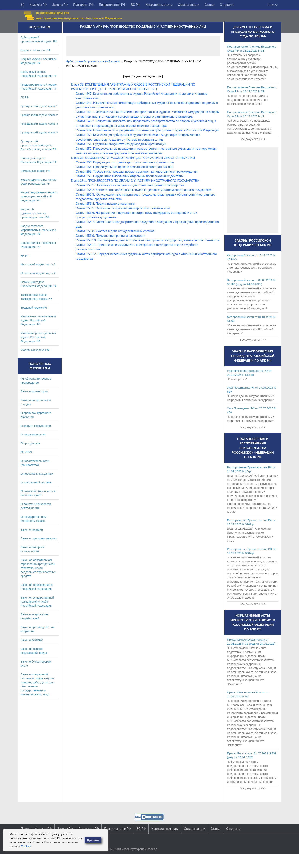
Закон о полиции (32, 529)
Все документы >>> (253, 139)
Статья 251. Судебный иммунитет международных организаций (121, 144)
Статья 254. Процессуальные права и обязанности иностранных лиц (124, 167)
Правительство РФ (112, 4)
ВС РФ (135, 4)
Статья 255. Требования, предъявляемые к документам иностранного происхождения (137, 171)
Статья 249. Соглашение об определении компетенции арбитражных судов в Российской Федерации (147, 130)
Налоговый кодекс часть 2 (38, 273)
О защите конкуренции (36, 425)
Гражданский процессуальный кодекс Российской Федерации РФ (39, 145)
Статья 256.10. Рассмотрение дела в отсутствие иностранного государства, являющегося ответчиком (148, 240)
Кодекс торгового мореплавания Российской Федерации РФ (38, 230)
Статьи (209, 4)
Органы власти (188, 4)
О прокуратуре (30, 443)
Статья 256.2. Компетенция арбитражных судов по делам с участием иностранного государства (144, 189)
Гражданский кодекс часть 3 (39, 123)
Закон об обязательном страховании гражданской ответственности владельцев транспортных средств (38, 568)
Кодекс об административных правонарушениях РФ (35, 213)
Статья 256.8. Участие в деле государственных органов (115, 231)
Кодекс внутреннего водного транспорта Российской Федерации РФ (39, 196)
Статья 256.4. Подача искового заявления (105, 203)
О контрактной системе (36, 482)
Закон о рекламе (32, 640)
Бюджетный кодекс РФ (36, 50)
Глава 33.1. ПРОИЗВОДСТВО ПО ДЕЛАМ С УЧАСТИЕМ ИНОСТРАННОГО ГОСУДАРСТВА (135, 180)
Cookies (26, 846)
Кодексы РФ (38, 4)
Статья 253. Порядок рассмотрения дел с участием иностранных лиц (125, 162)
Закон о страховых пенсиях (39, 538)
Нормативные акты (159, 4)
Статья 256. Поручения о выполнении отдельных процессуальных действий (130, 176)
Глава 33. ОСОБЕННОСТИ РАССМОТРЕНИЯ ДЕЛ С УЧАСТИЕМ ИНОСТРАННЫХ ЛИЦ (133, 157)
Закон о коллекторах (34, 391)
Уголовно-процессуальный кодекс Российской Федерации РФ (38, 337)
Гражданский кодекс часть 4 (39, 132)
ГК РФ (25, 97)
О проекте (227, 4)
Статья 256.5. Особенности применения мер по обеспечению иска (123, 208)
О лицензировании (33, 434)
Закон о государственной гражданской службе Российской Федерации (37, 601)
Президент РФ (83, 4)
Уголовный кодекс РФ (35, 349)
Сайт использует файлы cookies (135, 849)
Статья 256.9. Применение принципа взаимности (110, 235)
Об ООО (26, 452)
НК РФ (25, 255)
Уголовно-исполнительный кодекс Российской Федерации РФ (38, 320)
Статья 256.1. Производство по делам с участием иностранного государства (130, 185)
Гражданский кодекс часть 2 (39, 114)
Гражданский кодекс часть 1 (39, 106)
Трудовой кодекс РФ (34, 307)
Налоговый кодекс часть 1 (38, 264)
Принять (93, 840)
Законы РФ (60, 4)
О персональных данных (37, 473)
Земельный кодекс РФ (35, 170)
